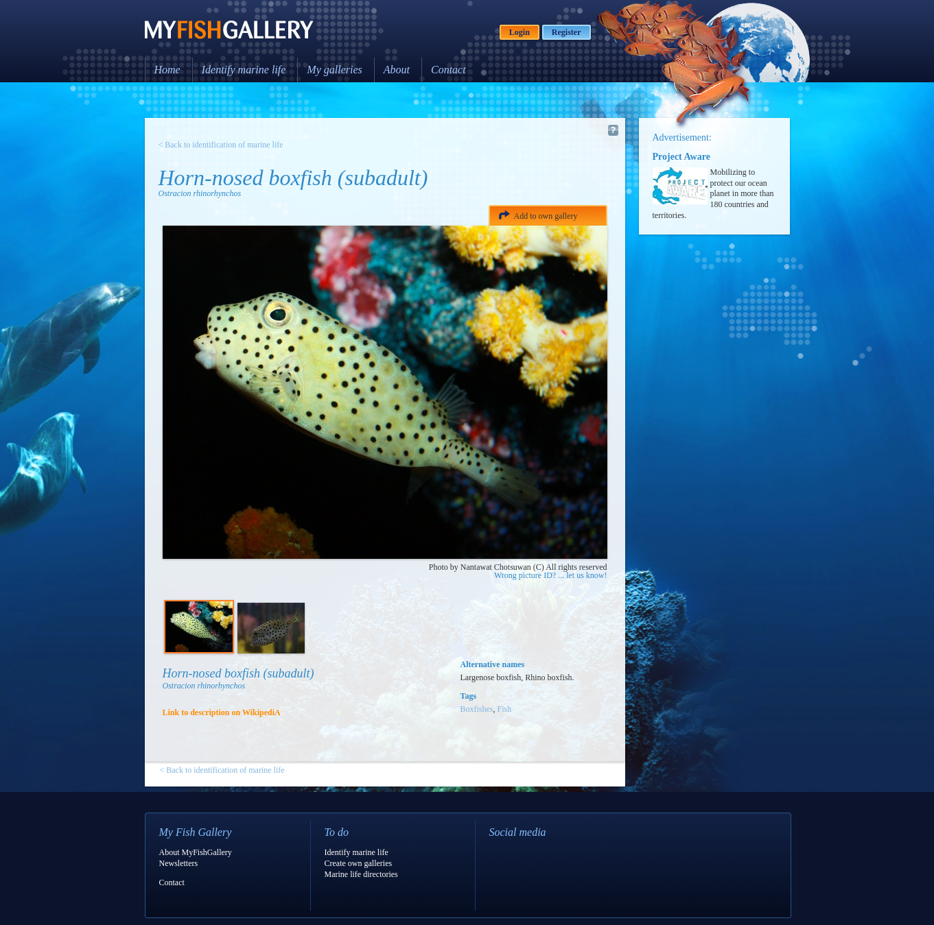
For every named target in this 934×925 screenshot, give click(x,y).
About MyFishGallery (195, 852)
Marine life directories (361, 874)
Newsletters (178, 863)
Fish (505, 709)
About (397, 69)
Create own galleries (359, 863)
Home (167, 69)
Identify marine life (244, 69)
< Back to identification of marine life (221, 144)
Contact (448, 69)
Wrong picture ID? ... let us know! (550, 575)
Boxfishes (476, 709)
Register (566, 32)
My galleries (334, 69)
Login (519, 32)
